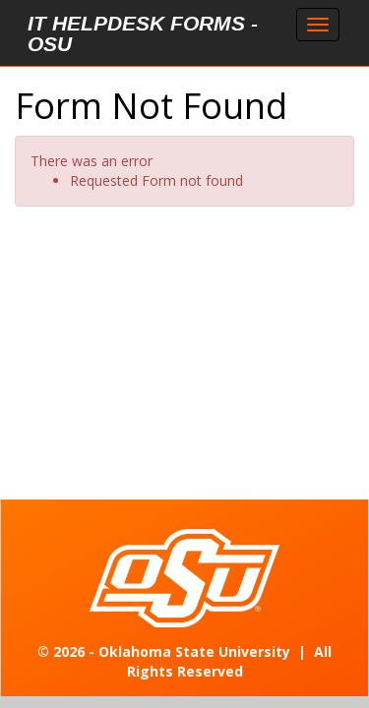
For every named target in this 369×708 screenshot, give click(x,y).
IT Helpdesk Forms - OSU (143, 33)
